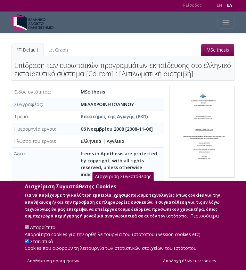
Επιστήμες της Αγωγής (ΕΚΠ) (114, 116)
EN (219, 5)
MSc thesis (217, 50)
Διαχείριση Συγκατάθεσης (123, 185)
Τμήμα (21, 116)
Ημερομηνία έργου (34, 129)
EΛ (229, 5)
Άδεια (20, 154)
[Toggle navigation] (225, 23)
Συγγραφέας (28, 104)
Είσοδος (191, 5)
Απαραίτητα (42, 235)
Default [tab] (27, 50)
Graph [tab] (58, 50)
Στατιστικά (41, 249)
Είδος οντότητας (32, 92)
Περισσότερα (204, 224)
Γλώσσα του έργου (34, 141)
